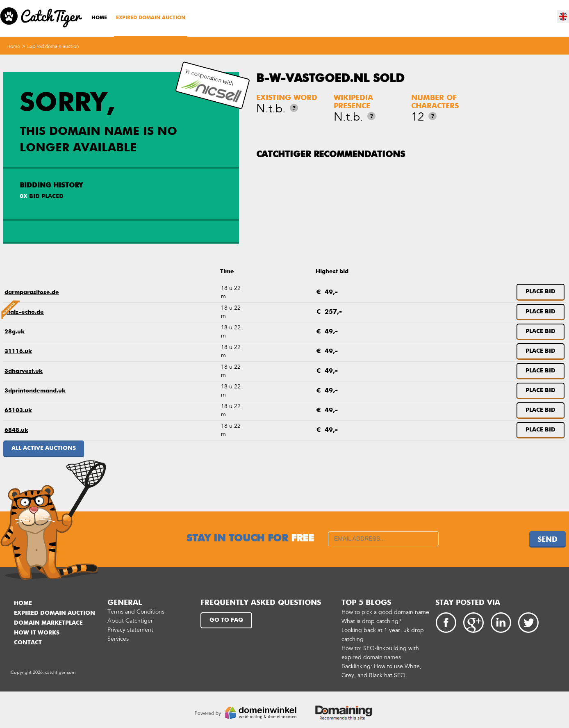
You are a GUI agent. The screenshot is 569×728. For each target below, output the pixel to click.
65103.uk (18, 410)
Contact (28, 643)
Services (118, 638)
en (563, 16)
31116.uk (18, 351)
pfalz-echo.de (24, 312)
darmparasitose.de (32, 292)
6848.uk (16, 430)
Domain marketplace (48, 623)
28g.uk (15, 332)
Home (99, 18)
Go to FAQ (226, 620)
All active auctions (43, 448)
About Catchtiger (130, 620)
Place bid (540, 291)
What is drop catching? (371, 621)
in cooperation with (211, 85)
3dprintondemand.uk (35, 391)
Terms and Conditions (135, 611)
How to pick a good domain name (385, 612)
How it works (36, 633)
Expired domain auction (150, 18)
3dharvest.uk (24, 371)
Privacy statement (130, 629)
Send (547, 539)
